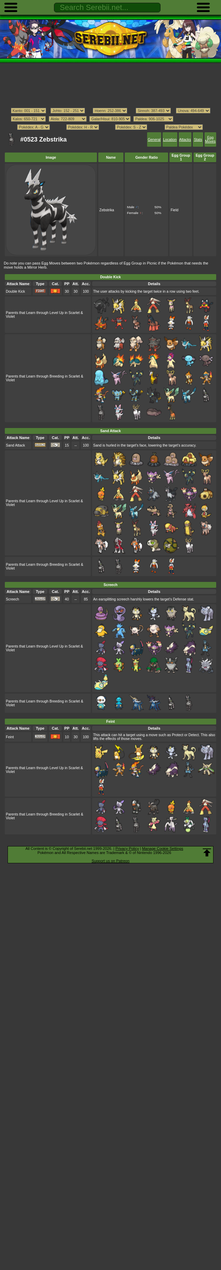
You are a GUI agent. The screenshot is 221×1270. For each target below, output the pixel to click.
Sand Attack (15, 445)
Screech (12, 599)
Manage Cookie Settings (162, 848)
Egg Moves (210, 139)
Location (169, 140)
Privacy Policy (127, 848)
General (154, 140)
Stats (198, 140)
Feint (10, 737)
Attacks (185, 140)
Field (174, 210)
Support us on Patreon (110, 861)
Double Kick (15, 291)
